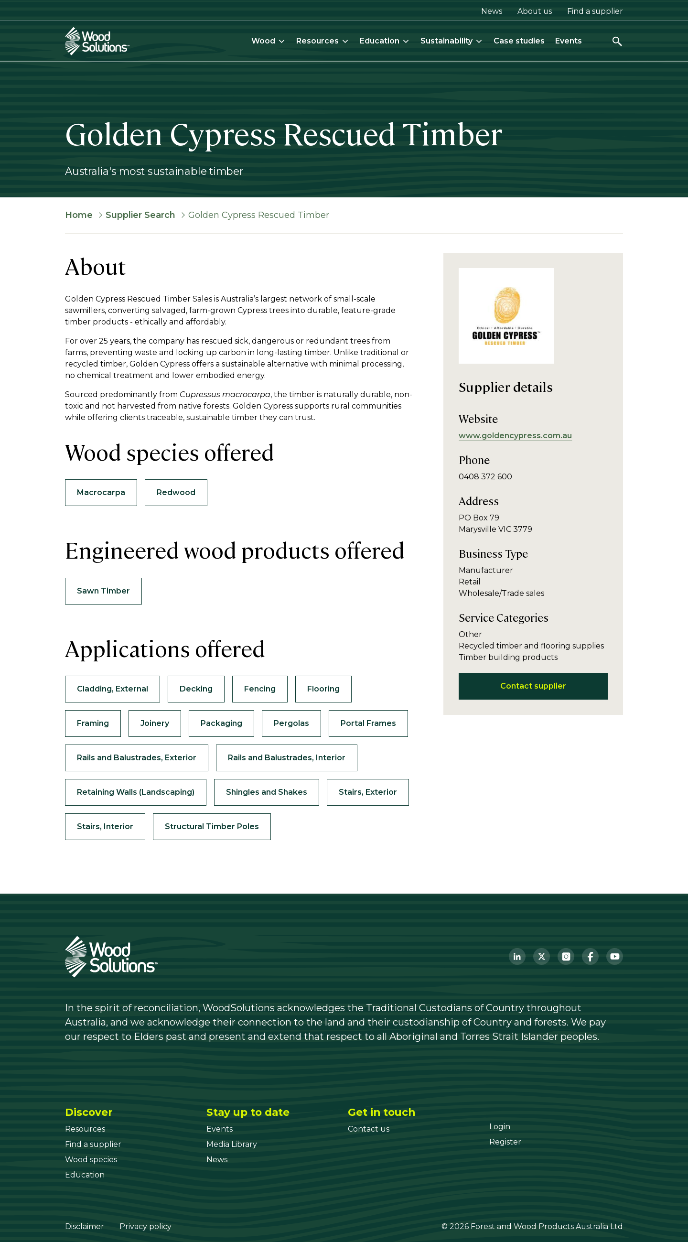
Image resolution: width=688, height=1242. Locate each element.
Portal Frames (368, 723)
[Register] (505, 1141)
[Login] (499, 1126)
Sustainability (451, 40)
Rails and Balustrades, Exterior (136, 757)
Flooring (323, 688)
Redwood (176, 492)
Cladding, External (112, 688)
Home (79, 215)
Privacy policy (145, 1226)
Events (568, 40)
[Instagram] (566, 956)
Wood (268, 40)
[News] (216, 1159)
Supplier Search (140, 215)
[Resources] (85, 1129)
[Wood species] (91, 1159)
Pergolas (291, 723)
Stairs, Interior (105, 826)
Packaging (221, 723)
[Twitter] (541, 956)
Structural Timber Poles (212, 826)
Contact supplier (533, 686)
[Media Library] (231, 1144)
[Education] (85, 1174)
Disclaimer (84, 1226)
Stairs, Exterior (368, 792)
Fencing (260, 688)
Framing (93, 723)
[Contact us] (368, 1129)
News (491, 11)
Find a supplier (595, 11)
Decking (196, 688)
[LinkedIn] (517, 956)
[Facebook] (590, 956)
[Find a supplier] (93, 1144)
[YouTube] (614, 956)
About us (534, 11)
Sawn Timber (103, 590)
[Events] (219, 1129)
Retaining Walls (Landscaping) (135, 792)
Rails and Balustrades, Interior (286, 757)
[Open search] (617, 41)
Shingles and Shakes (266, 792)
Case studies (519, 40)
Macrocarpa (101, 492)
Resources (322, 40)
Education (385, 40)
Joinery (154, 723)
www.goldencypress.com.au (515, 435)
